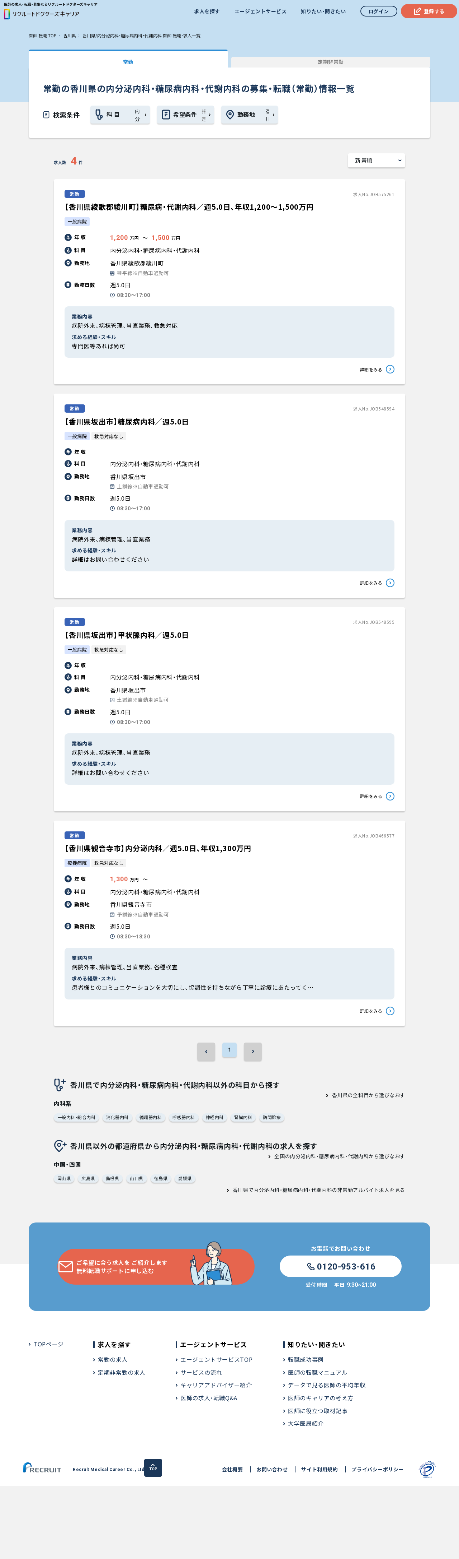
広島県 (90, 1250)
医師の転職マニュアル (317, 1445)
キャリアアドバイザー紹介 (216, 1458)
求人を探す (203, 12)
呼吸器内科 (192, 1187)
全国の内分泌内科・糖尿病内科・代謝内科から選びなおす (339, 1227)
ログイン (375, 12)
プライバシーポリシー (343, 1543)
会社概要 (197, 1543)
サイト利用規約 (284, 1543)
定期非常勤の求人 (122, 1445)
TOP (427, 1542)
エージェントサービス (257, 12)
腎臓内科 (254, 1187)
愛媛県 (191, 1250)
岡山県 (64, 1250)
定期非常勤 (193, 60)
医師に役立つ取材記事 (317, 1484)
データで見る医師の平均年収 (326, 1458)
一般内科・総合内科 (78, 1187)
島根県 (115, 1250)
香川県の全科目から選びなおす (368, 1164)
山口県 (140, 1250)
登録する (425, 12)
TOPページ (48, 1417)
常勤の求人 (113, 1433)
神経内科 (224, 1187)
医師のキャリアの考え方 (321, 1471)
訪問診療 (284, 1187)
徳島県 (165, 1250)
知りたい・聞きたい (319, 12)
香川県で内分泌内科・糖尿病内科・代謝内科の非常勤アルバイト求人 (311, 1263)
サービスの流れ (201, 1445)
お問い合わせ (237, 1543)
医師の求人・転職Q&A (208, 1471)
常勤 (82, 60)
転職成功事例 (306, 1433)
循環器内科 (157, 1187)
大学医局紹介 (306, 1497)
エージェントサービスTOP (216, 1433)
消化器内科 (122, 1187)
